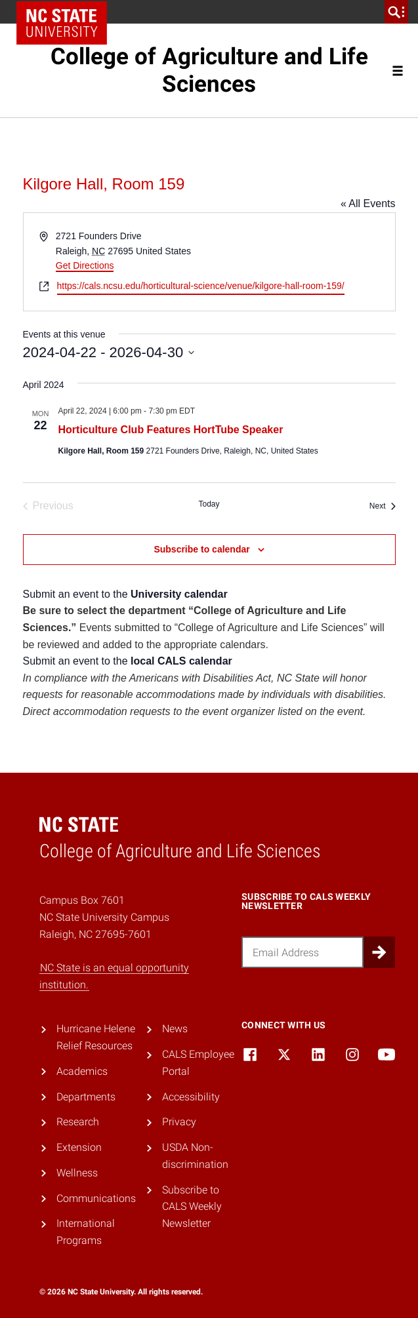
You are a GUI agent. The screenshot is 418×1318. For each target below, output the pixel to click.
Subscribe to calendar (201, 549)
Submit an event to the (125, 594)
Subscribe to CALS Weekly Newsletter (192, 1207)
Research (77, 1121)
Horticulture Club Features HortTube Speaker (170, 429)
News (175, 1028)
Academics (82, 1071)
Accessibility (191, 1097)
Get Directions (85, 265)
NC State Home (61, 23)
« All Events (368, 203)
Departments (85, 1097)
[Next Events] (382, 506)
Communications (96, 1198)
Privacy (179, 1121)
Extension (79, 1147)
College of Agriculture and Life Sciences (209, 70)
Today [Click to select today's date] (208, 504)
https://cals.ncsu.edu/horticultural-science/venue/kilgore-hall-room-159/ (201, 286)
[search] (396, 12)
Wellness (77, 1173)
